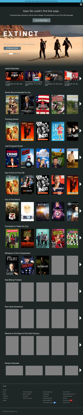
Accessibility (46, 394)
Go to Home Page (41, 20)
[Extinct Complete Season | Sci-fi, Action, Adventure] (41, 45)
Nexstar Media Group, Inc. (69, 394)
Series (4, 392)
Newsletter (25, 396)
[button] (80, 78)
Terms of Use (54, 1)
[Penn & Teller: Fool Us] (14, 370)
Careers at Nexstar (67, 396)
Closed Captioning (47, 392)
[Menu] (81, 4)
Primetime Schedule (28, 392)
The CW (3, 4)
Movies (4, 394)
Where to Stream (27, 394)
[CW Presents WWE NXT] (54, 370)
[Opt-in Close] (81, 1)
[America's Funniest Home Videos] (73, 370)
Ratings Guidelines (47, 398)
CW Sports (5, 396)
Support (5, 400)
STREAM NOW (12, 48)
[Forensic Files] (34, 370)
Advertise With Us (47, 400)
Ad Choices (46, 396)
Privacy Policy (45, 1)
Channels (5, 398)
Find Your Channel (27, 398)
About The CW (66, 392)
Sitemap (65, 398)
